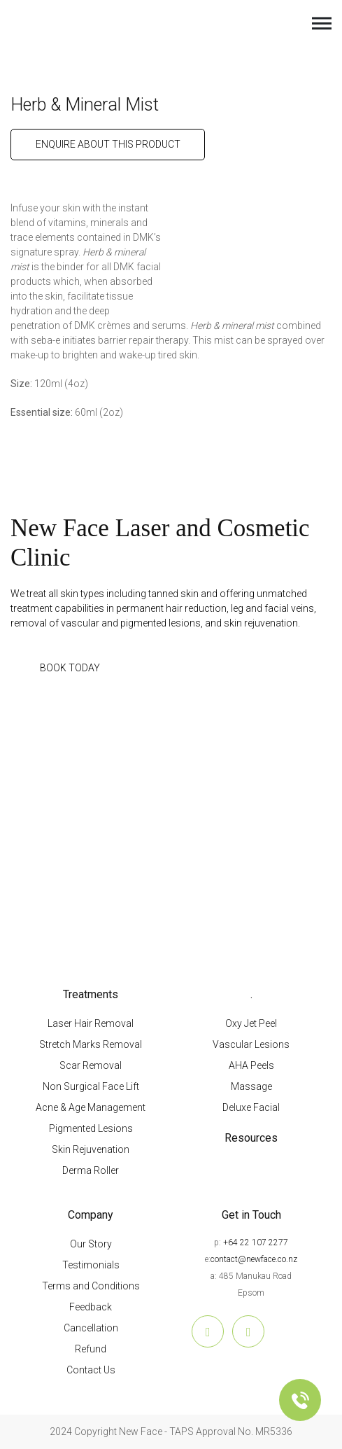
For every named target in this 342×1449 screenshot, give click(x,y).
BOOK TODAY (70, 667)
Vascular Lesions (251, 1044)
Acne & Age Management (90, 1107)
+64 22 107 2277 (255, 1242)
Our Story (91, 1244)
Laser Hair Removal (91, 1023)
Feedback (90, 1306)
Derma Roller (90, 1170)
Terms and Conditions (91, 1286)
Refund (90, 1348)
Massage (251, 1086)
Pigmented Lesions (91, 1128)
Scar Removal (90, 1065)
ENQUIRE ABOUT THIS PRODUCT (108, 144)
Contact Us (90, 1370)
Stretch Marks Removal (90, 1044)
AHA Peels (251, 1065)
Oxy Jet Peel (251, 1023)
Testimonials (91, 1264)
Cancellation (91, 1328)
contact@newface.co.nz (254, 1259)
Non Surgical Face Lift (91, 1086)
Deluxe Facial (251, 1107)
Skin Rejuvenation (90, 1149)
